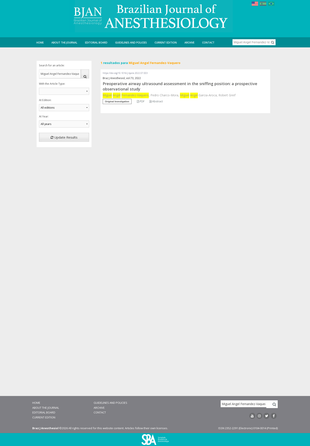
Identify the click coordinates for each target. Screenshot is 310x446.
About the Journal (64, 42)
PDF (140, 101)
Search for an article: (52, 65)
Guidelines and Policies (131, 42)
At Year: (44, 116)
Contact (208, 42)
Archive (189, 42)
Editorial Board (96, 42)
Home (40, 42)
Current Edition (166, 42)
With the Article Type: (52, 84)
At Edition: (45, 100)
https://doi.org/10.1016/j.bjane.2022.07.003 (125, 73)
